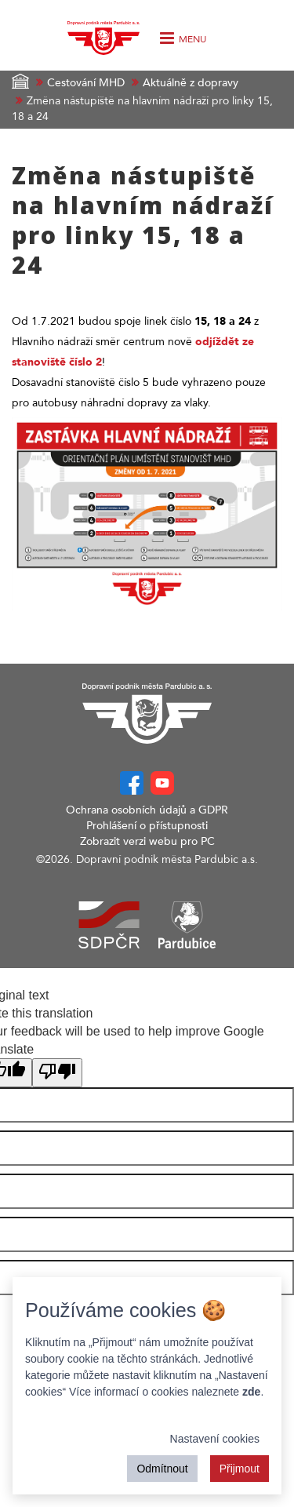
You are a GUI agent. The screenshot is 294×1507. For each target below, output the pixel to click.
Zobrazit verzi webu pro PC (147, 841)
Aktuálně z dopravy (190, 82)
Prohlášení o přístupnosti (147, 825)
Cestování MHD (86, 82)
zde (251, 1391)
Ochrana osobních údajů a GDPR (147, 810)
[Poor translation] (57, 1072)
